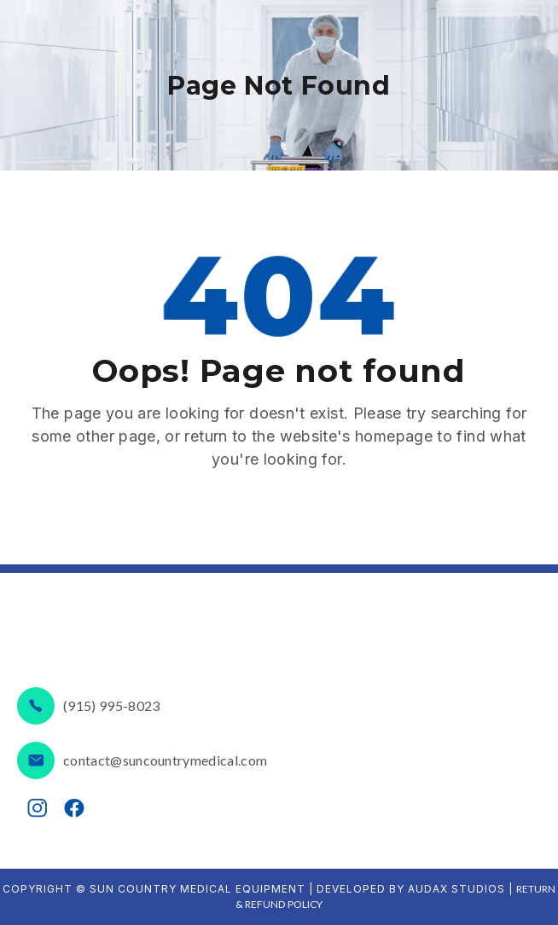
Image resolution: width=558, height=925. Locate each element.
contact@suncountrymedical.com (165, 760)
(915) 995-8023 (111, 705)
